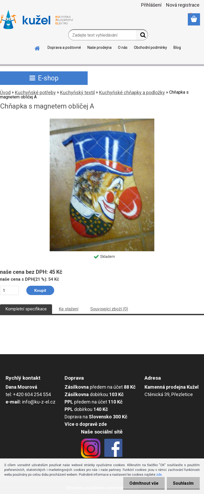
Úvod (5, 92)
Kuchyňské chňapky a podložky (132, 92)
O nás (123, 47)
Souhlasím (182, 483)
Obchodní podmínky (150, 47)
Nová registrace (182, 5)
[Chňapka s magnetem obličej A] (102, 120)
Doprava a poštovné (64, 47)
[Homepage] (37, 47)
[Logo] (36, 19)
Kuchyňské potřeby (35, 92)
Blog (177, 47)
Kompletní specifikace (26, 308)
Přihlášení (151, 5)
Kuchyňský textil (77, 92)
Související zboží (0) (109, 308)
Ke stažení (68, 308)
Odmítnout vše (142, 483)
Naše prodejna (99, 47)
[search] (142, 36)
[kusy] (9, 290)
